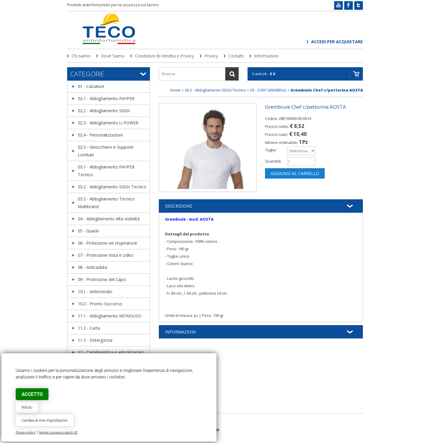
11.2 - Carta (89, 328)
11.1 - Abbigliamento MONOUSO (109, 316)
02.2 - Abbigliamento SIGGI (104, 110)
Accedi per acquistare (337, 41)
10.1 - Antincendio (95, 291)
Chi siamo (81, 56)
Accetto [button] (32, 394)
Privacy (211, 56)
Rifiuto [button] (27, 407)
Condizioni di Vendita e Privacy (164, 56)
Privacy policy (25, 432)
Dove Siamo (113, 56)
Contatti (236, 56)
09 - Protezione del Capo (102, 279)
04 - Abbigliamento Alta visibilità (109, 219)
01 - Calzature (91, 86)
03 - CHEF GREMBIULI (268, 90)
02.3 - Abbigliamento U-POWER (108, 123)
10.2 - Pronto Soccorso (100, 303)
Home (175, 90)
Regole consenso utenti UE (58, 432)
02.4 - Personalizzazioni (100, 135)
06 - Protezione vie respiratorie (107, 243)
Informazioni (266, 56)
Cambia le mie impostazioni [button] (44, 420)
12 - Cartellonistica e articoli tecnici (111, 352)
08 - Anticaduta (92, 267)
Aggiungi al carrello (295, 173)
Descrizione (178, 206)
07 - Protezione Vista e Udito (105, 255)
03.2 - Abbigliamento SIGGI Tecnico (112, 187)
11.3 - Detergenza (95, 340)
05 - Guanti (88, 231)
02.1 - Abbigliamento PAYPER (106, 98)
